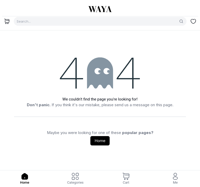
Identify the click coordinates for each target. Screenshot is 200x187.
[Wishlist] (193, 21)
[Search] (181, 21)
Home (100, 140)
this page (164, 104)
